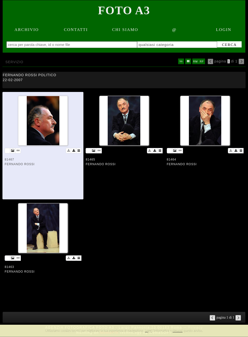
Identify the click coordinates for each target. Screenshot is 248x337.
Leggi (148, 331)
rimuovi (178, 331)
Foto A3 (124, 10)
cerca (229, 45)
